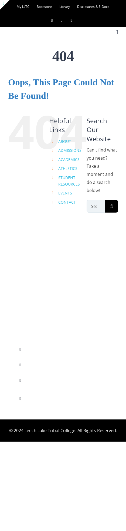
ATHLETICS (67, 168)
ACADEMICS (69, 159)
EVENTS (65, 193)
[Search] (111, 206)
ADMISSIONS (69, 150)
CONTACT (67, 202)
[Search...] (96, 206)
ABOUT (64, 141)
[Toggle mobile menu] (117, 32)
